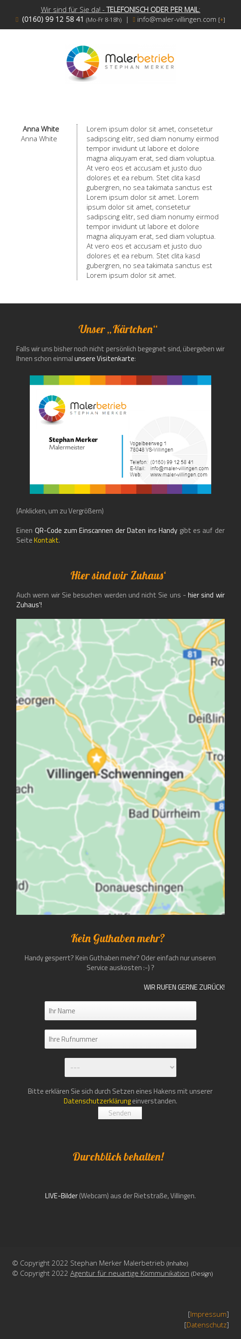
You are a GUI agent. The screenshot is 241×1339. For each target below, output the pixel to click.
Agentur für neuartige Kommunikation (129, 1273)
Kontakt (46, 540)
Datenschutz (207, 1324)
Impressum (208, 1314)
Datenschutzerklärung (97, 1101)
